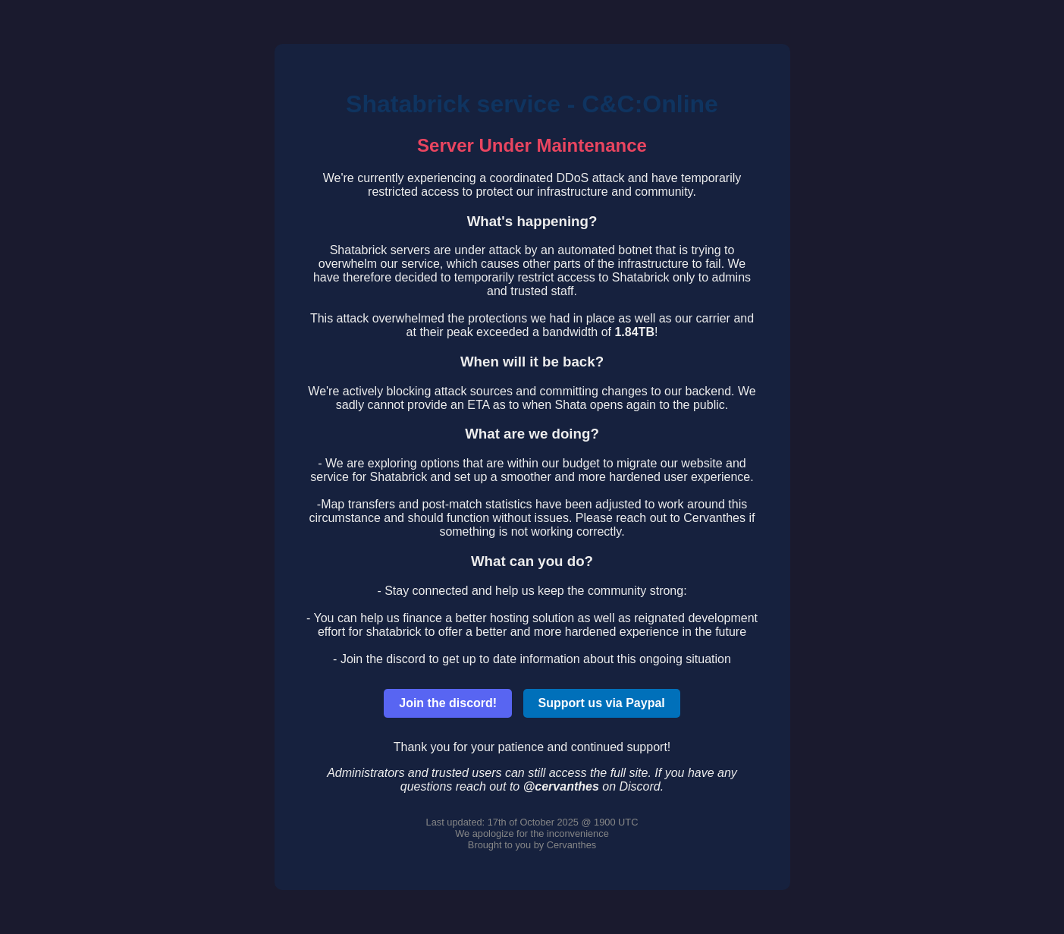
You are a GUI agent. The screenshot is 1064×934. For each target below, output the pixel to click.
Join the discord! (448, 703)
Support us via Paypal (601, 703)
